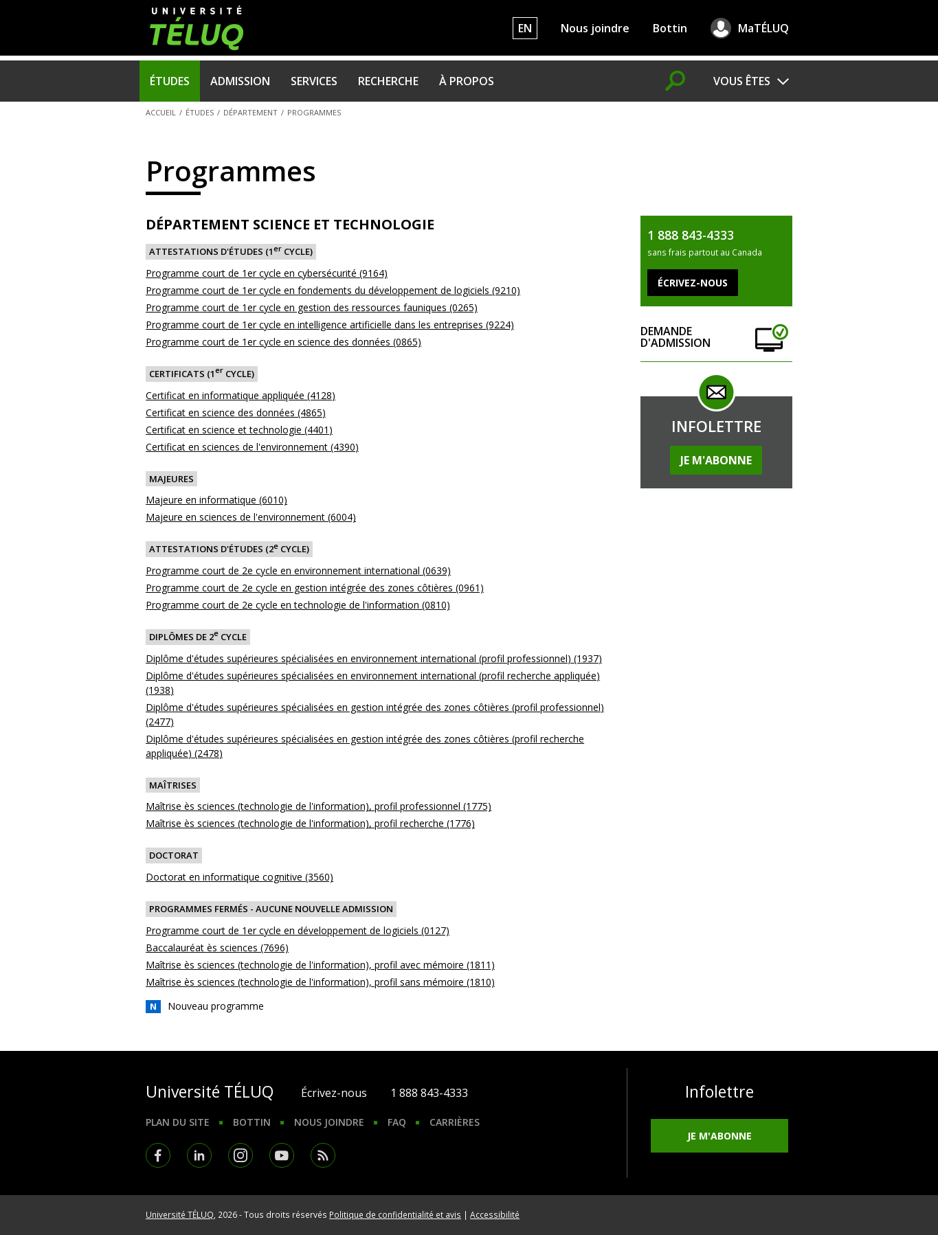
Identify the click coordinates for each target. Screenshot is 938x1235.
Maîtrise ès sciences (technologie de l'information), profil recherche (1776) (310, 823)
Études (170, 81)
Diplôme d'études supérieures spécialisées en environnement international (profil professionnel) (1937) (374, 658)
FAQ (397, 1122)
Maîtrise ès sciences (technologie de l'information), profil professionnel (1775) (318, 806)
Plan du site (178, 1122)
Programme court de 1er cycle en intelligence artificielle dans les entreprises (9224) (330, 324)
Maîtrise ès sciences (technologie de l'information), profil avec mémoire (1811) (320, 964)
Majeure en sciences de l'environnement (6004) (251, 516)
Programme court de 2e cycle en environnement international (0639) (298, 570)
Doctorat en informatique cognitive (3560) (239, 876)
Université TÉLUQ (180, 1214)
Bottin (670, 28)
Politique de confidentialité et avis (395, 1214)
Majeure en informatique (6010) (216, 499)
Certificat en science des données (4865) (236, 412)
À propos (466, 81)
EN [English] (525, 28)
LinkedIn (199, 1155)
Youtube (281, 1155)
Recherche (388, 81)
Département (250, 112)
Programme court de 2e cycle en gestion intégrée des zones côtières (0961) (315, 587)
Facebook (158, 1155)
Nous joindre (595, 28)
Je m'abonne (716, 460)
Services (314, 81)
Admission (240, 81)
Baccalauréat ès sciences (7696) (217, 947)
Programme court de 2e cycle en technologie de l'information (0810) (298, 604)
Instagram (240, 1155)
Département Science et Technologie (290, 224)
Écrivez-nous (334, 1092)
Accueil (161, 112)
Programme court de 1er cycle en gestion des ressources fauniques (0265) (312, 307)
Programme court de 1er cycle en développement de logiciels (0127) (297, 930)
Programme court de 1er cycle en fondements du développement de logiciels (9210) (333, 290)
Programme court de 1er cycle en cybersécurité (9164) (267, 273)
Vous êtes (741, 81)
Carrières (454, 1122)
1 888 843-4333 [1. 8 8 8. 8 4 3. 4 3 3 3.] (429, 1092)
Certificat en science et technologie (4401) (239, 429)
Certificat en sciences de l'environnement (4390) (252, 446)
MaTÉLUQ (763, 28)
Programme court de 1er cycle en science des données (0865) (283, 341)
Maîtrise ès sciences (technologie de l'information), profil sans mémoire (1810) (320, 981)
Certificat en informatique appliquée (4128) (240, 395)
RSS (323, 1155)
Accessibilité (495, 1214)
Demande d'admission (716, 337)
